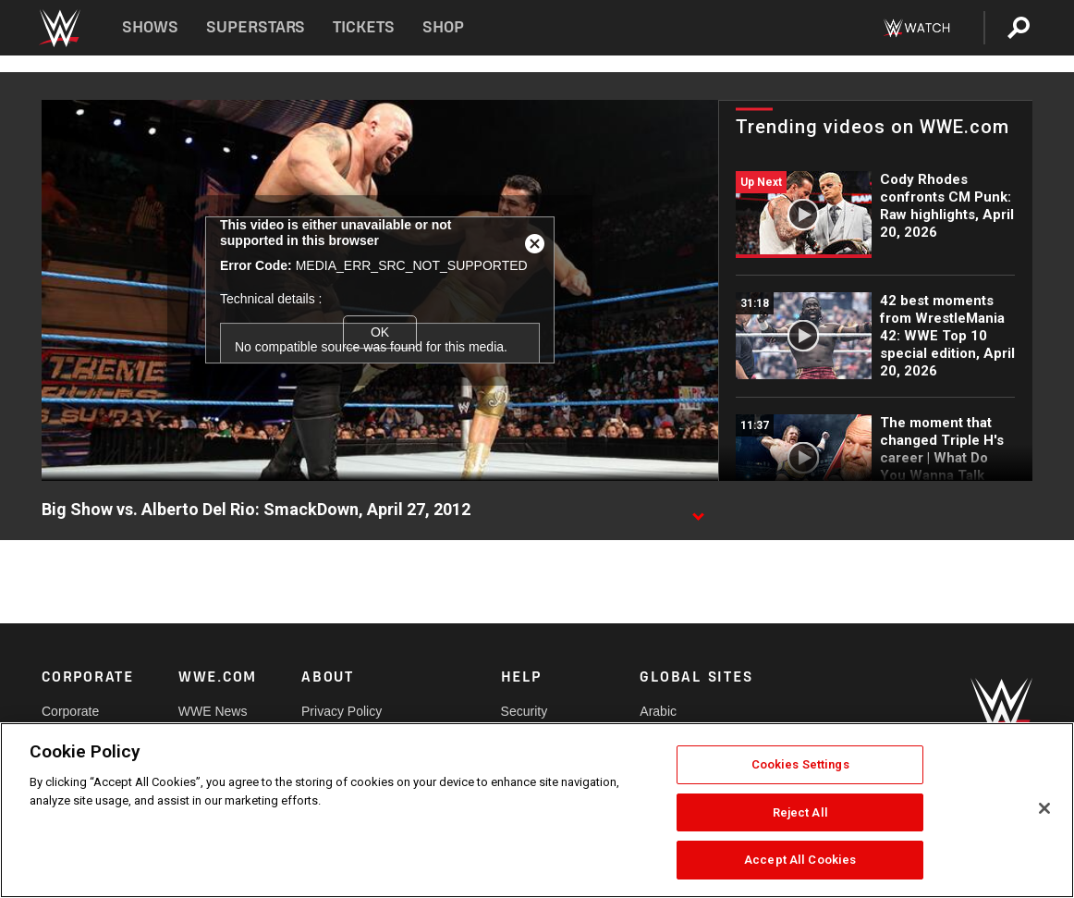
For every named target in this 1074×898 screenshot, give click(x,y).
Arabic (658, 711)
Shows (150, 27)
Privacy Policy (341, 711)
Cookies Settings (800, 764)
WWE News (213, 711)
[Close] (1044, 808)
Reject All (800, 812)
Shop (443, 27)
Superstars (256, 27)
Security (524, 711)
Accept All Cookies (800, 860)
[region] (537, 810)
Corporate (70, 711)
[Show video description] (697, 510)
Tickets (364, 27)
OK (380, 332)
